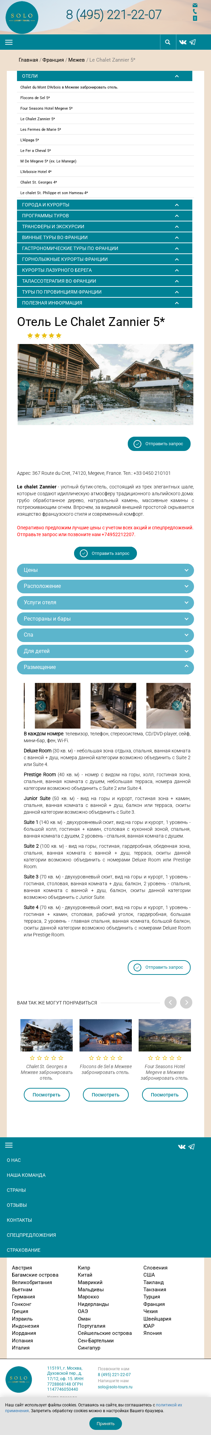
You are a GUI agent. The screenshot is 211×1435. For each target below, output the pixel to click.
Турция (151, 1297)
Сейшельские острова (105, 1333)
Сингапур (89, 1348)
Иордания (24, 1333)
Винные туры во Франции (55, 237)
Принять (106, 1423)
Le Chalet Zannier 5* (37, 119)
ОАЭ (83, 1311)
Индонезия (25, 1326)
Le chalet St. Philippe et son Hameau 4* (54, 193)
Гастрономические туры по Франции (70, 248)
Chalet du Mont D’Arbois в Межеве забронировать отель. (69, 87)
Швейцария (157, 1319)
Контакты (19, 1220)
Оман (84, 1319)
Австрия (22, 1268)
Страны (16, 1190)
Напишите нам (199, 5)
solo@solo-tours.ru (115, 1387)
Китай (85, 1275)
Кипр (84, 1268)
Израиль (22, 1319)
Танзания (154, 1289)
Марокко (88, 1297)
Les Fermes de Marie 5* (40, 129)
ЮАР (148, 1326)
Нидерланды (93, 1304)
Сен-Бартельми (96, 1341)
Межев (76, 60)
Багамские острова (35, 1275)
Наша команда (26, 1175)
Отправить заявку (199, 18)
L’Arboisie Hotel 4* (36, 172)
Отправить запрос (164, 443)
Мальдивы (91, 1289)
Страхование (23, 1250)
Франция (53, 60)
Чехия (150, 1311)
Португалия (91, 1326)
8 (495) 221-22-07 (114, 14)
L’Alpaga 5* (29, 140)
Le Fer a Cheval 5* (35, 151)
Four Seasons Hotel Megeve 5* (46, 108)
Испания (22, 1341)
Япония (152, 1333)
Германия (23, 1297)
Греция (20, 1311)
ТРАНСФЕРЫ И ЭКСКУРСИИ (53, 226)
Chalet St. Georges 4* (38, 182)
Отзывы (17, 1205)
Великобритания (32, 1282)
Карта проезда (62, 1397)
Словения (155, 1268)
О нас (14, 1160)
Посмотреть (46, 1094)
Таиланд (153, 1282)
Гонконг (21, 1304)
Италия (21, 1348)
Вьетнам (22, 1289)
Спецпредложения (31, 1235)
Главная (28, 60)
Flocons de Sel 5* (35, 98)
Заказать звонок (199, 11)
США (149, 1275)
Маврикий (90, 1282)
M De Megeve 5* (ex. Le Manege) (48, 161)
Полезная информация (52, 303)
